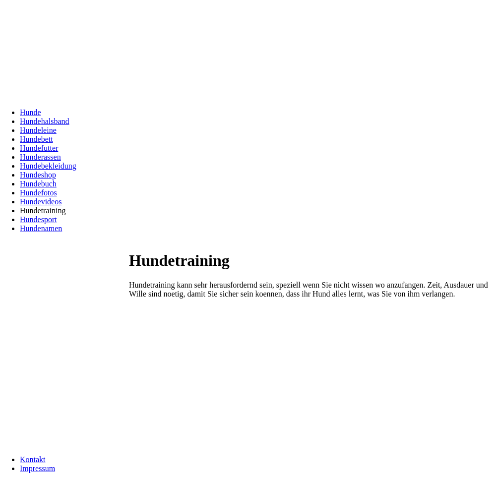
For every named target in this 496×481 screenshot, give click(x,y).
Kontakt (33, 459)
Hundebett (36, 139)
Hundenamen (41, 228)
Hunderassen (40, 157)
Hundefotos (38, 192)
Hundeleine (38, 130)
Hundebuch (38, 184)
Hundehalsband (44, 121)
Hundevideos (41, 201)
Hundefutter (39, 148)
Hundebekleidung (48, 166)
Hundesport (38, 219)
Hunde (30, 112)
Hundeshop (38, 175)
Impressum (37, 468)
